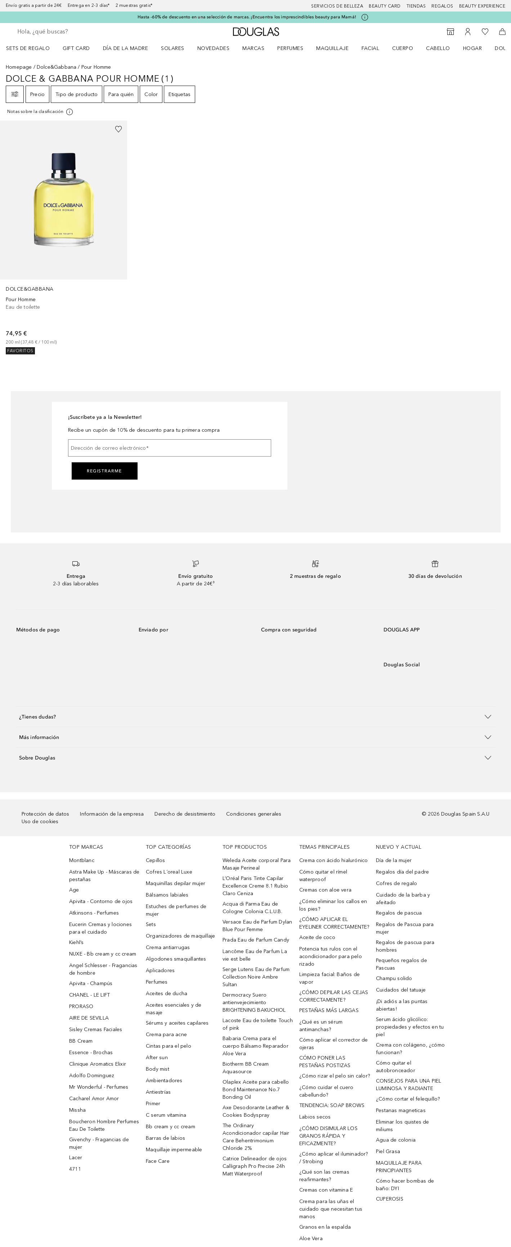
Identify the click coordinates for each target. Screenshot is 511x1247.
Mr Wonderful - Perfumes (99, 1087)
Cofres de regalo (396, 883)
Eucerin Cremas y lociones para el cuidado (100, 928)
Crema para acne (166, 1034)
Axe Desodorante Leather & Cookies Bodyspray (256, 1111)
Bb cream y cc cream (170, 1127)
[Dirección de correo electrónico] (169, 448)
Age (74, 890)
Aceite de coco (317, 937)
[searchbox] (70, 32)
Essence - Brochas (91, 1052)
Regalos (442, 6)
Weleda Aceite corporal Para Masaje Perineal (257, 864)
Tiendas (416, 6)
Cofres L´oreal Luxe (169, 872)
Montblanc (81, 860)
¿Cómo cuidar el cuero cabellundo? (326, 1091)
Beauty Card (385, 6)
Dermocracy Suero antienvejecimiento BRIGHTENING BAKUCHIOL (254, 1002)
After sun (157, 1058)
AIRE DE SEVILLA (89, 1018)
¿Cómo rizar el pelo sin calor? (334, 1076)
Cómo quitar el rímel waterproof (323, 876)
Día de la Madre (125, 48)
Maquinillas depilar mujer (175, 883)
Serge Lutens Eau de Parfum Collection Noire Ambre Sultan (256, 977)
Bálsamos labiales (167, 895)
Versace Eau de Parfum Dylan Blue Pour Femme (257, 926)
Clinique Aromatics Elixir (97, 1064)
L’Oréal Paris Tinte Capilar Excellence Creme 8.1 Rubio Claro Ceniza (255, 886)
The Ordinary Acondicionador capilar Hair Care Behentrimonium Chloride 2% (256, 1137)
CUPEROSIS (389, 1199)
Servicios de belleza (337, 6)
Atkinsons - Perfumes (94, 913)
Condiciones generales (253, 814)
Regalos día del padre (402, 872)
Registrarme (104, 470)
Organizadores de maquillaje (180, 936)
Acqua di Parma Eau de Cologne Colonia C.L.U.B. (252, 908)
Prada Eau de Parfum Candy (256, 940)
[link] (63, 237)
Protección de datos (46, 814)
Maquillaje (332, 48)
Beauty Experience (482, 6)
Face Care (158, 1161)
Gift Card (76, 48)
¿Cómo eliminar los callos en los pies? (333, 905)
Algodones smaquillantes (176, 959)
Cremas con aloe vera (325, 890)
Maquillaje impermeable (174, 1150)
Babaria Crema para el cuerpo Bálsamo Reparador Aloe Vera (255, 1046)
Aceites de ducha (166, 993)
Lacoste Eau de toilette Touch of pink (258, 1024)
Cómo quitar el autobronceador (395, 1067)
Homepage (19, 67)
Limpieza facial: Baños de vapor (329, 978)
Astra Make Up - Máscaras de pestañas (104, 876)
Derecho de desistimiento (184, 814)
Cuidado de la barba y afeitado (403, 899)
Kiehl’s (76, 942)
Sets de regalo (28, 48)
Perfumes (290, 48)
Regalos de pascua (399, 913)
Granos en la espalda (325, 1227)
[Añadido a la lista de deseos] (118, 129)
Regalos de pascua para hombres (405, 946)
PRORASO (81, 1006)
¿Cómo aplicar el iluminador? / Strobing (333, 1158)
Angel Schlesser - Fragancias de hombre (103, 969)
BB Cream (81, 1041)
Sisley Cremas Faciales (95, 1029)
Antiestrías (158, 1092)
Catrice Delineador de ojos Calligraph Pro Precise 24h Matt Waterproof (255, 1166)
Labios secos (315, 1117)
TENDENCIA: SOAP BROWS (331, 1105)
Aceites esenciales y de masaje (174, 1009)
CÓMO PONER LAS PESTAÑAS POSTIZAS (324, 1062)
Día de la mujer (394, 860)
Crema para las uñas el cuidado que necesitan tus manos (330, 1209)
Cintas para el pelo (168, 1046)
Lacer (75, 1158)
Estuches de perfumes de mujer (176, 910)
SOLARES (172, 48)
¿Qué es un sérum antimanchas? (320, 1026)
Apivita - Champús (90, 983)
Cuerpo (402, 48)
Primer (153, 1104)
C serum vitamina (166, 1115)
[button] (255, 716)
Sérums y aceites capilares (177, 1023)
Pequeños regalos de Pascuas (401, 964)
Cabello (438, 48)
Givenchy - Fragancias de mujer (99, 1143)
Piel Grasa (388, 1151)
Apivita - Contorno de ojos (101, 901)
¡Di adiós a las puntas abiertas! (401, 1005)
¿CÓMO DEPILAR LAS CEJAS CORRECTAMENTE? (333, 996)
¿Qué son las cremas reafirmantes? (324, 1176)
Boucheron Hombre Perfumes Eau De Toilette (104, 1125)
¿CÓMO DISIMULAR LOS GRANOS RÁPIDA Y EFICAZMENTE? (328, 1136)
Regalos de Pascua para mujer (405, 928)
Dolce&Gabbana (57, 67)
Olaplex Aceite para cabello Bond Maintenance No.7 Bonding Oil (256, 1089)
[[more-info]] (40, 112)
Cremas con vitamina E (326, 1190)
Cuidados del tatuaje (401, 990)
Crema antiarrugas (168, 947)
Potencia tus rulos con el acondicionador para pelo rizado (330, 956)
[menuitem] (32, 48)
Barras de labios (165, 1138)
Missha (77, 1110)
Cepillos (155, 860)
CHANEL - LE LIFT (89, 995)
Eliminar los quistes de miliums (402, 1126)
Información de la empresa (112, 814)
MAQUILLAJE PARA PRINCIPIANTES (399, 1167)
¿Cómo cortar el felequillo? (408, 1099)
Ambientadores (164, 1081)
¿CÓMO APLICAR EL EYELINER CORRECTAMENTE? (334, 923)
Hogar (472, 48)
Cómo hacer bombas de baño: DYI (405, 1185)
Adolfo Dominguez (91, 1076)
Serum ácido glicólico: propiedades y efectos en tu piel (410, 1027)
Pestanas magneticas (401, 1110)
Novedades (213, 48)
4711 (75, 1169)
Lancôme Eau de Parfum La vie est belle (255, 955)
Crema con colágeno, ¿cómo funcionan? (410, 1049)
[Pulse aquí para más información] (364, 17)
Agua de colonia (396, 1140)
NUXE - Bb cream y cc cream (102, 954)
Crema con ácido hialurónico (333, 860)
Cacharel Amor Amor (94, 1099)
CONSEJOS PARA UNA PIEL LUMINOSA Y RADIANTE (408, 1085)
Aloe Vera (311, 1238)
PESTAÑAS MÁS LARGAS (329, 1010)
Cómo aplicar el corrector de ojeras (333, 1044)
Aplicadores (160, 970)
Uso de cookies (40, 822)
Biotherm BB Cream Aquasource (246, 1068)
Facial (370, 48)
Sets (151, 924)
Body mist (157, 1069)
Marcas (253, 48)
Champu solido (394, 978)
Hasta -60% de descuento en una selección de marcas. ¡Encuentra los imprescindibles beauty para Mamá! (247, 16)
